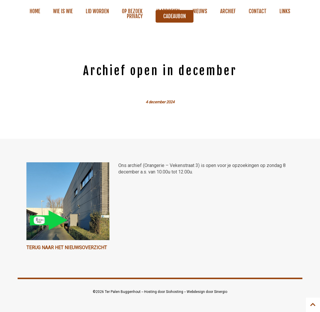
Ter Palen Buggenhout (123, 292)
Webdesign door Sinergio (207, 292)
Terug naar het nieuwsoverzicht (66, 247)
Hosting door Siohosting (164, 292)
